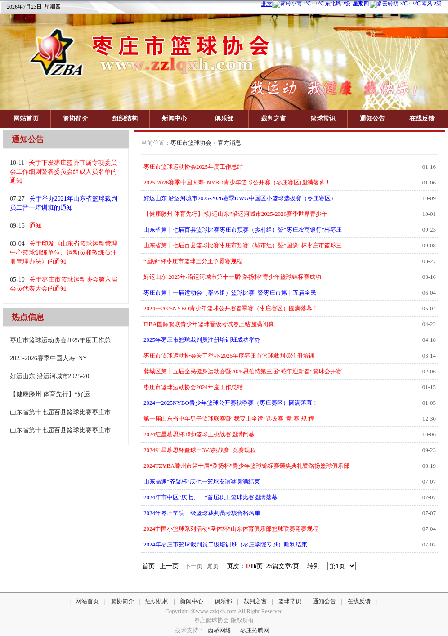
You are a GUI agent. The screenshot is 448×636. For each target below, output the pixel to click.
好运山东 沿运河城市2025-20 (49, 376)
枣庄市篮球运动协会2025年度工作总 (60, 340)
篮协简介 (75, 118)
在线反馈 (422, 118)
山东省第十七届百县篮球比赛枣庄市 (60, 412)
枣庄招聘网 (254, 630)
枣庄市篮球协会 (190, 142)
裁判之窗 (273, 118)
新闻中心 (174, 118)
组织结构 (125, 118)
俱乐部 (224, 118)
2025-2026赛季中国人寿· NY (48, 358)
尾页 (213, 566)
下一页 (193, 566)
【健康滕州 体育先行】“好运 (50, 394)
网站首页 (26, 118)
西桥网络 (219, 630)
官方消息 (229, 142)
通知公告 (372, 118)
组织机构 (157, 601)
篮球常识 (323, 118)
